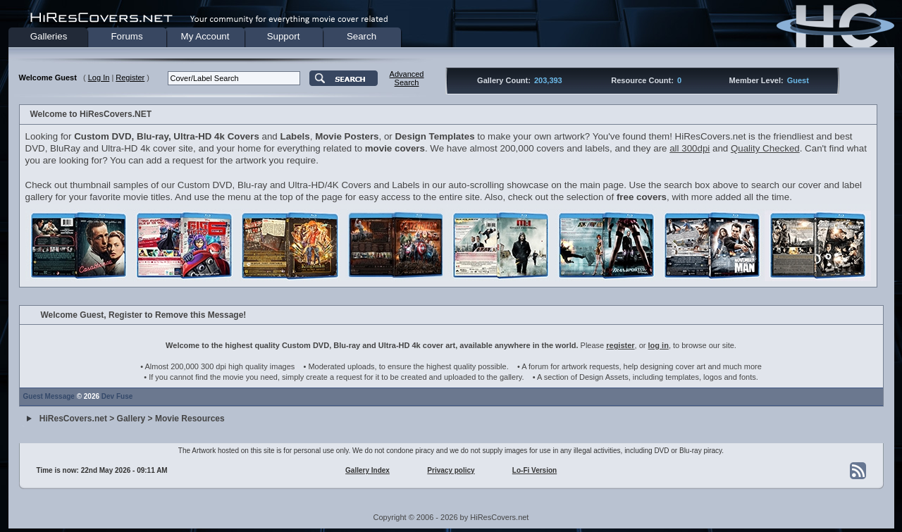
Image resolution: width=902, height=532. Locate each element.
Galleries (49, 36)
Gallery (131, 419)
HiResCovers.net (73, 419)
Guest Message (49, 396)
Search (361, 36)
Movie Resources (190, 419)
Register (130, 77)
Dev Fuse (116, 396)
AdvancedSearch (407, 78)
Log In (99, 77)
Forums (126, 36)
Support (283, 36)
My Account (205, 36)
